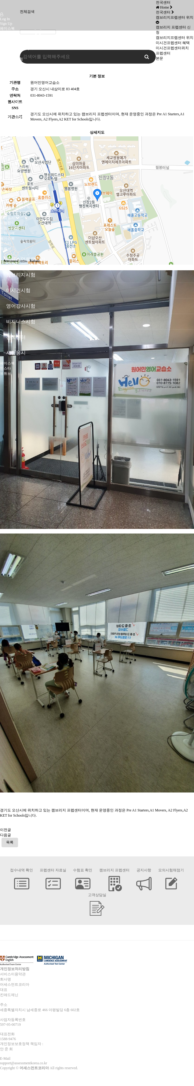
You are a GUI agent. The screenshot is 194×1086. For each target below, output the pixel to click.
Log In (5, 19)
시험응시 (7, 218)
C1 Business (9, 182)
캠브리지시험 (11, 74)
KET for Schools (12, 93)
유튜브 (5, 39)
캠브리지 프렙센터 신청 (19, 197)
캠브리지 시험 (11, 59)
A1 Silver (7, 126)
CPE (3, 111)
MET (4, 140)
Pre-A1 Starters (11, 79)
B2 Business (9, 177)
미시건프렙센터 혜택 (17, 207)
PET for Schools (12, 98)
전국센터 (7, 192)
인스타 (5, 33)
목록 (9, 842)
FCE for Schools (12, 102)
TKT (3, 159)
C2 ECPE (7, 149)
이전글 (5, 830)
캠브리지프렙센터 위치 (19, 202)
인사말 (5, 54)
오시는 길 (8, 69)
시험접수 (7, 223)
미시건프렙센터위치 (16, 212)
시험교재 (7, 233)
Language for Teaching (17, 163)
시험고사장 (9, 228)
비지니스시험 (11, 168)
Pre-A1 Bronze (11, 121)
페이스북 (7, 28)
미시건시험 (9, 64)
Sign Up (6, 23)
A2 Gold (6, 130)
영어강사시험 (11, 154)
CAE (3, 107)
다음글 (5, 835)
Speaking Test (10, 187)
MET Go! (7, 135)
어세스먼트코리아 (14, 48)
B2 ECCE (7, 144)
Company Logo (7, 6)
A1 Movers (8, 84)
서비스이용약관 (13, 974)
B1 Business (9, 173)
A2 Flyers (7, 89)
